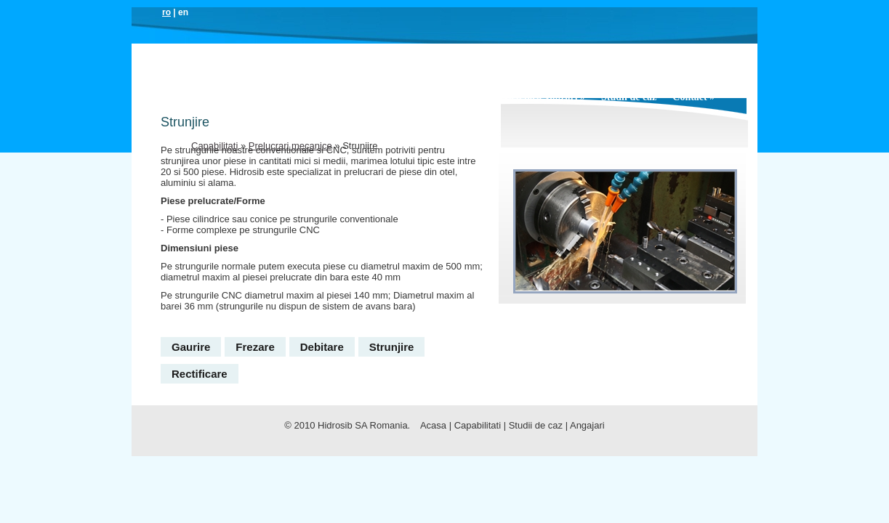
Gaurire (191, 347)
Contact (693, 97)
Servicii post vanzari (536, 97)
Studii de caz (628, 97)
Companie (260, 97)
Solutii (379, 97)
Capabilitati (442, 97)
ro (166, 12)
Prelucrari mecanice (290, 145)
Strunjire (391, 347)
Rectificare (200, 374)
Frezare (255, 347)
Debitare (322, 347)
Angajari (587, 425)
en (183, 12)
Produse (323, 97)
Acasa (205, 97)
